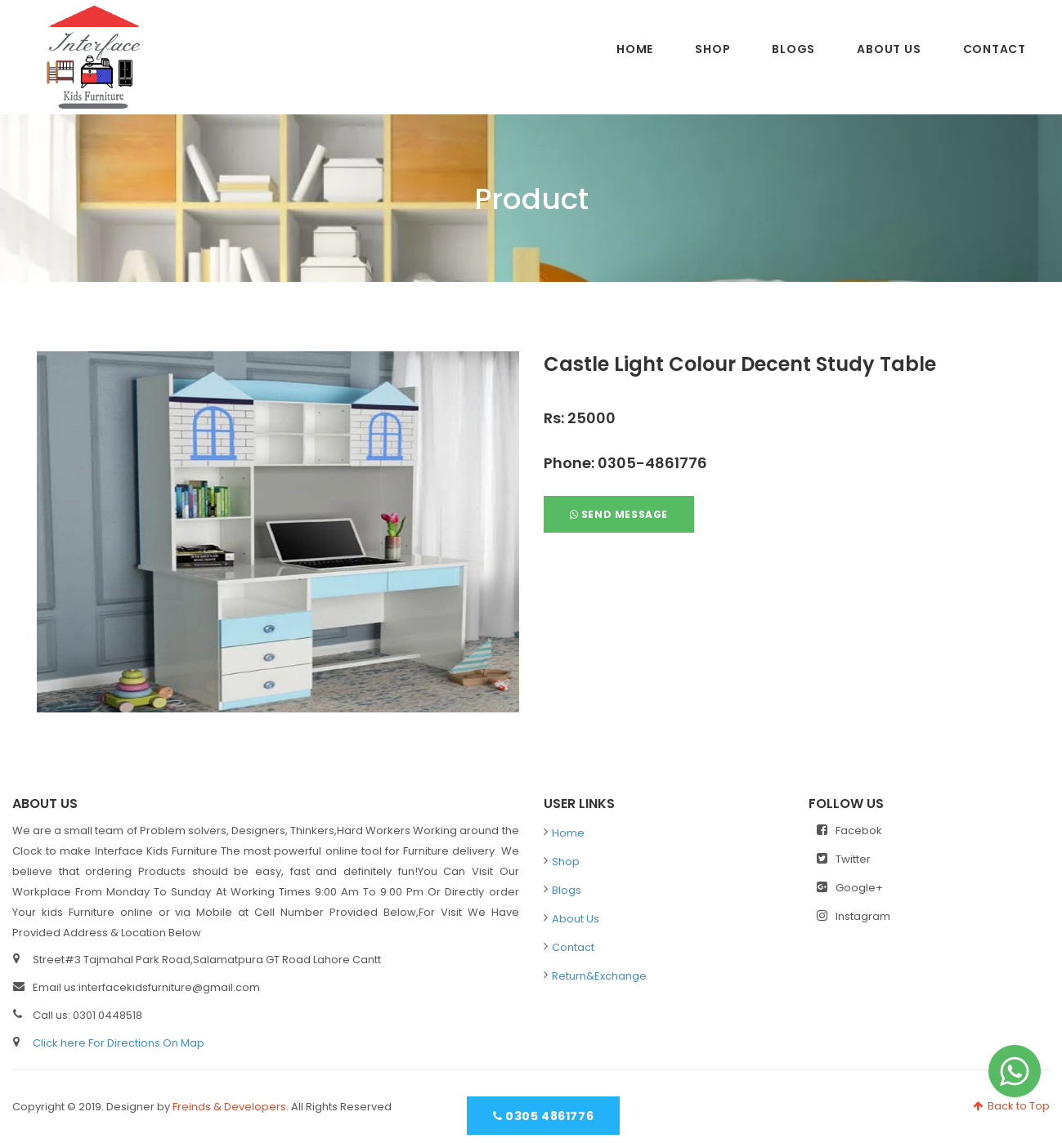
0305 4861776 (543, 1116)
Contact (994, 49)
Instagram (853, 916)
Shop (712, 49)
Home (634, 49)
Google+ (850, 887)
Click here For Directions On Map (118, 1043)
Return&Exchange (599, 976)
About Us (889, 49)
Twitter (844, 859)
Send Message (619, 514)
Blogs (793, 49)
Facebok (849, 830)
